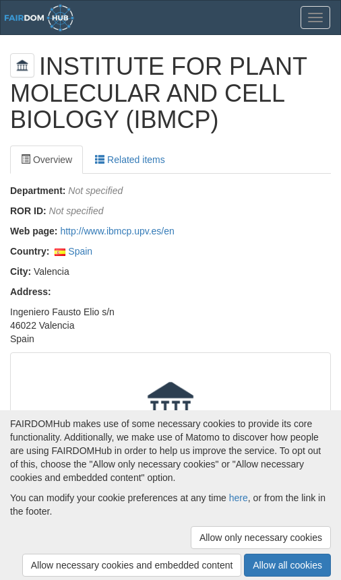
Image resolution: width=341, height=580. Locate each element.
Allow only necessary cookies (260, 537)
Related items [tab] (129, 159)
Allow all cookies (287, 565)
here (238, 497)
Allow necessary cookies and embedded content (132, 565)
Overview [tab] (46, 159)
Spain (80, 251)
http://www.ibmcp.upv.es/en (117, 231)
